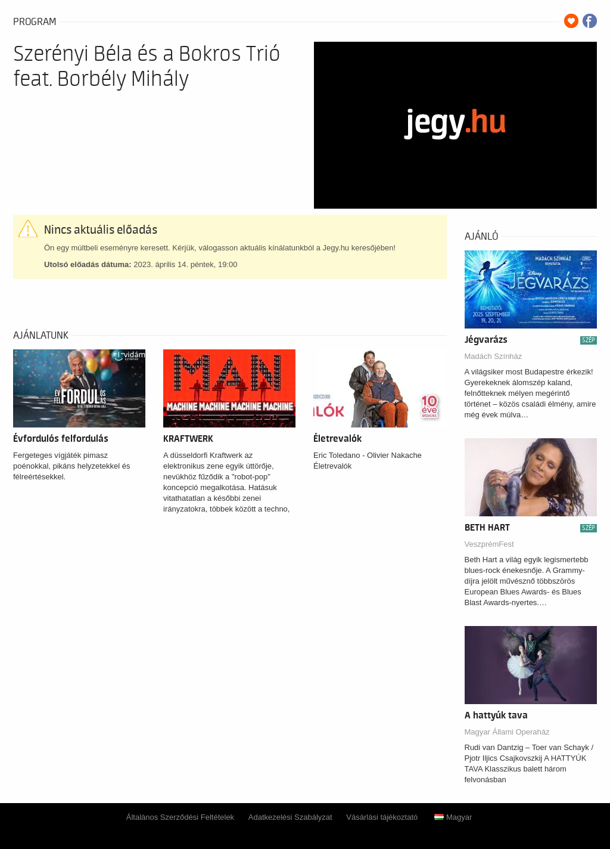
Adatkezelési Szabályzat (290, 817)
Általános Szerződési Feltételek (180, 817)
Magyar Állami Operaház (507, 731)
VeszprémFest (489, 544)
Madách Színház (493, 356)
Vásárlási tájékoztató (382, 817)
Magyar (453, 817)
